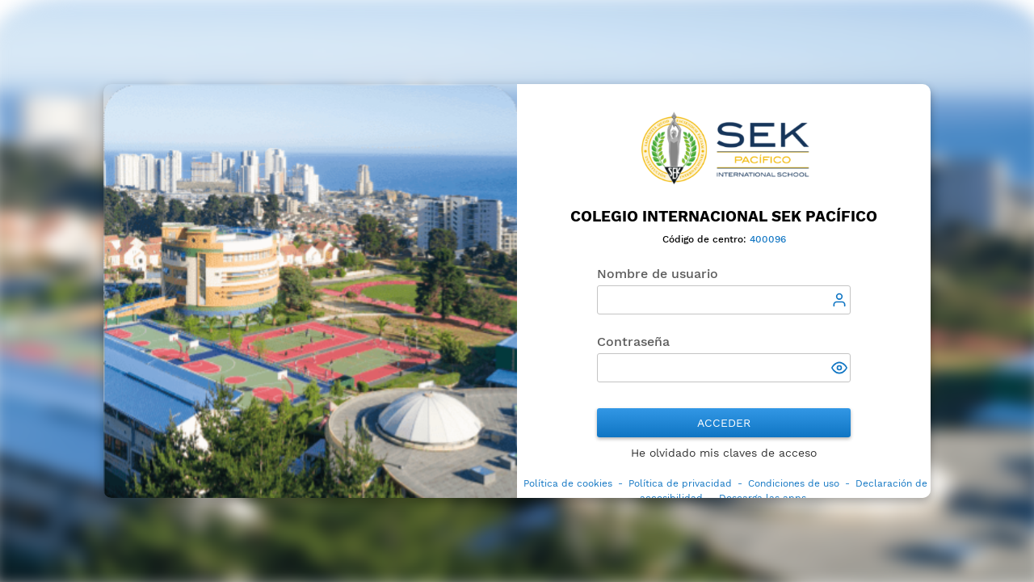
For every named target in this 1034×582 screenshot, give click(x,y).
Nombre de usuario (657, 273)
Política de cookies (567, 483)
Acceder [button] (723, 422)
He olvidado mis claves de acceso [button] (724, 452)
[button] (841, 369)
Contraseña (633, 341)
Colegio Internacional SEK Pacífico (723, 216)
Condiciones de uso (793, 483)
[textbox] (724, 299)
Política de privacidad (680, 483)
